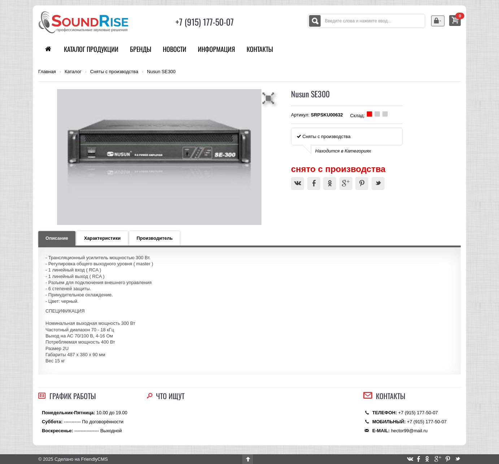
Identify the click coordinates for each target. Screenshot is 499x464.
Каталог (73, 71)
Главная (47, 71)
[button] (269, 98)
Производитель (154, 238)
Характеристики (102, 238)
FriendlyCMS (94, 459)
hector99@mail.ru (409, 430)
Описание (56, 238)
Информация (216, 49)
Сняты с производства (114, 71)
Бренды (140, 49)
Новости (174, 49)
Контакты (260, 49)
